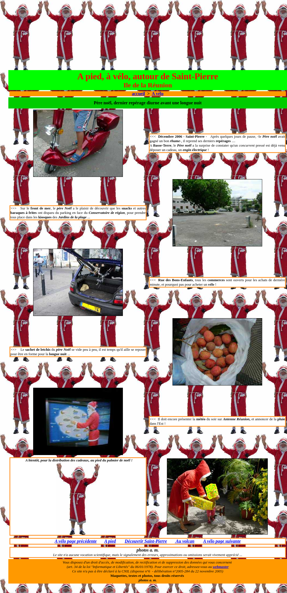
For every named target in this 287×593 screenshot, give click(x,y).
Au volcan (184, 541)
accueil (138, 93)
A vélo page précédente (76, 541)
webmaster (220, 567)
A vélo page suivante (222, 541)
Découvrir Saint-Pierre (146, 541)
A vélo (158, 93)
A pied (110, 541)
